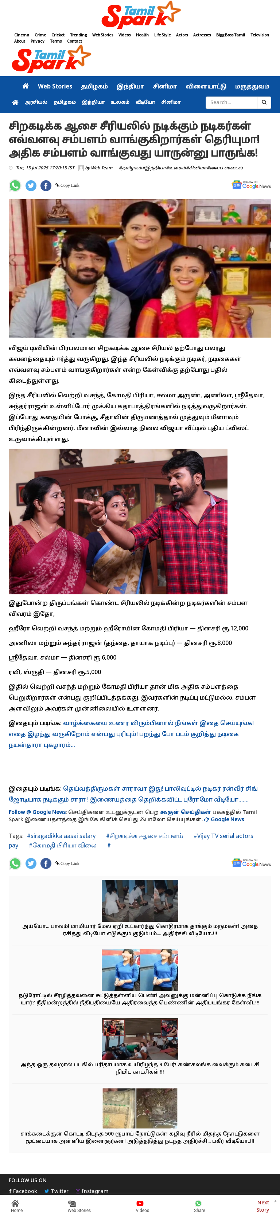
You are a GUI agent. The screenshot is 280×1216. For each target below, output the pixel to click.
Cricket (58, 35)
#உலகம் (176, 168)
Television (259, 35)
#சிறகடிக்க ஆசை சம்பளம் (144, 835)
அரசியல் (36, 103)
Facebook (23, 1192)
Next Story (262, 1205)
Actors (182, 35)
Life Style (162, 35)
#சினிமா (196, 168)
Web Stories (102, 35)
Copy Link (69, 185)
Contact (74, 41)
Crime (40, 35)
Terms (56, 41)
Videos (124, 35)
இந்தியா (130, 87)
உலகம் (120, 103)
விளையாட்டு (206, 87)
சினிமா (165, 87)
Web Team (101, 168)
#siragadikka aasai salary (61, 835)
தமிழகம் (94, 87)
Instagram (92, 1192)
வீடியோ (145, 103)
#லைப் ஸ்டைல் (225, 168)
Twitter (56, 1192)
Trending (78, 35)
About (19, 41)
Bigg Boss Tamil (230, 35)
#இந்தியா (154, 168)
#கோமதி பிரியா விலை (62, 845)
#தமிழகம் (130, 168)
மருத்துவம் (252, 87)
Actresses (202, 35)
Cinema (21, 35)
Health (142, 35)
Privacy (37, 41)
